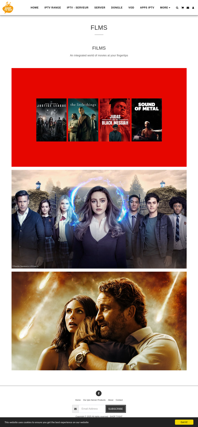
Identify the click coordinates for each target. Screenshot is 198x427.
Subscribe (115, 408)
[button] (177, 7)
